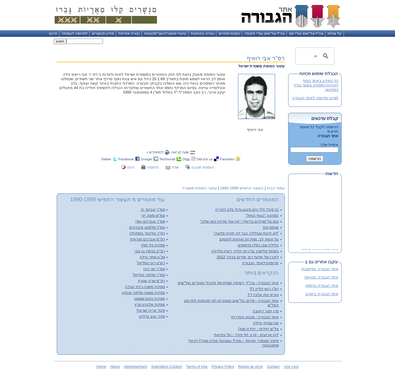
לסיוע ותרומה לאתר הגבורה (315, 98)
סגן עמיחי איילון (266, 323)
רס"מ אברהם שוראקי (147, 239)
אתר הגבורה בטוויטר (321, 277)
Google (146, 159)
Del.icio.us (205, 159)
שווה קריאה (180, 152)
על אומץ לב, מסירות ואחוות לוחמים (249, 239)
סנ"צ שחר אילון (152, 257)
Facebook (126, 159)
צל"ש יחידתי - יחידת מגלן (258, 329)
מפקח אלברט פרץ (149, 304)
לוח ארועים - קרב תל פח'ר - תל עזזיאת (246, 334)
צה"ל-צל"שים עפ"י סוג (306, 33)
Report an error (250, 367)
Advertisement (135, 367)
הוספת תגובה (202, 167)
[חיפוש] (316, 56)
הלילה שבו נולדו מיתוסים (258, 245)
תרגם (53, 33)
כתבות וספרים (229, 33)
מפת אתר (290, 367)
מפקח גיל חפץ (153, 245)
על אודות (335, 33)
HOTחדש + (155, 152)
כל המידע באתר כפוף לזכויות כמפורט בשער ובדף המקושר (316, 85)
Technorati (167, 159)
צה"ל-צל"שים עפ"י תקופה (265, 33)
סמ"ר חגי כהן (154, 269)
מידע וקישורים (103, 33)
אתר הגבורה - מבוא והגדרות (255, 317)
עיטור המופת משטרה (199, 188)
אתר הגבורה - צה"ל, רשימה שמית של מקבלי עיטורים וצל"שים (228, 283)
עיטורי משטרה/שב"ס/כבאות (165, 33)
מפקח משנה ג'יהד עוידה (145, 286)
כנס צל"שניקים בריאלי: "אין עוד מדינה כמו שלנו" (239, 221)
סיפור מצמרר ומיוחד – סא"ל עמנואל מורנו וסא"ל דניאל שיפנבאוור (233, 342)
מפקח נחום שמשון (149, 298)
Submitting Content (166, 367)
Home (101, 367)
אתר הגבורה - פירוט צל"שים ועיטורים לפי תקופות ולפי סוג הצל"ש (231, 302)
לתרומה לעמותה (74, 33)
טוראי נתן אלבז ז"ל (263, 294)
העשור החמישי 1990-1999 (242, 188)
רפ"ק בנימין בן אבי (149, 251)
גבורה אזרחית (128, 33)
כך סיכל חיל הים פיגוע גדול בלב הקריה (247, 209)
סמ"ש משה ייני (153, 215)
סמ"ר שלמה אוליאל (149, 275)
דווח (130, 167)
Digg (186, 159)
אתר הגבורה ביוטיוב (321, 294)
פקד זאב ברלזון (152, 316)
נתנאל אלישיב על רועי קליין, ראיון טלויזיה (245, 251)
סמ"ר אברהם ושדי (150, 221)
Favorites (227, 159)
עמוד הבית (276, 188)
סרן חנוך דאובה (266, 311)
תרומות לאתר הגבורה (260, 263)
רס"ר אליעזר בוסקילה (147, 233)
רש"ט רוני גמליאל (151, 263)
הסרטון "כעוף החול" (262, 215)
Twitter (106, 159)
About (115, 367)
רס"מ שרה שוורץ (151, 280)
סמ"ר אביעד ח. (152, 209)
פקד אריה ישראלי (150, 310)
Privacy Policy (223, 367)
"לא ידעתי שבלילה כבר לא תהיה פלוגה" (246, 233)
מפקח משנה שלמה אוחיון (143, 292)
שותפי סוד (270, 227)
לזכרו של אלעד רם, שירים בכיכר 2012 (248, 257)
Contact (273, 367)
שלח (175, 167)
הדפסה (153, 167)
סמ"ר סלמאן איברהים (147, 227)
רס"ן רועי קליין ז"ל (264, 288)
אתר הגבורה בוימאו (321, 285)
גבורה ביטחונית (202, 33)
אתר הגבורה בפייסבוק (319, 269)
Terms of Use (196, 367)
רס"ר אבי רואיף (266, 58)
